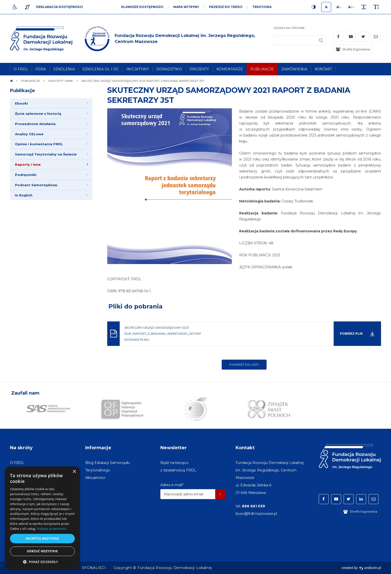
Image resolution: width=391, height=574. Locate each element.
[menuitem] (21, 69)
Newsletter (173, 447)
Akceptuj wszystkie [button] (42, 538)
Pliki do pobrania (135, 306)
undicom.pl (370, 568)
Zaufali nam (25, 393)
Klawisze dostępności (142, 7)
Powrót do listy (244, 364)
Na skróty (21, 447)
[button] (42, 561)
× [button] (74, 472)
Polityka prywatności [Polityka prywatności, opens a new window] (52, 529)
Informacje (98, 447)
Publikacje (22, 90)
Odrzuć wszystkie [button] (42, 551)
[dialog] (42, 517)
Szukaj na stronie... (290, 28)
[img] (179, 38)
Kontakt (245, 447)
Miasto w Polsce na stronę (258, 527)
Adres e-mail (171, 485)
